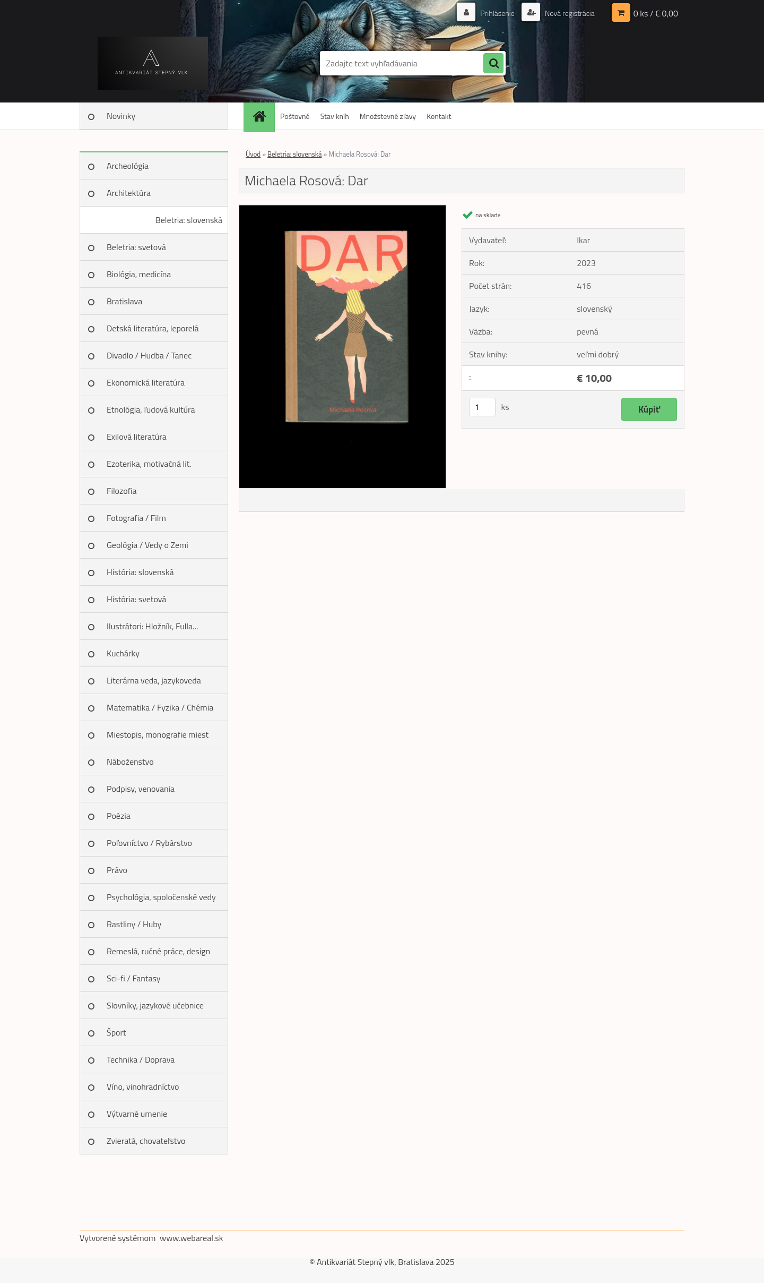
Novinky (121, 115)
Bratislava (124, 301)
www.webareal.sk (191, 1237)
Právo (117, 869)
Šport (116, 1032)
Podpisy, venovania (141, 788)
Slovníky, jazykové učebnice (155, 1005)
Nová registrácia (569, 13)
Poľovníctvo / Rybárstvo (149, 842)
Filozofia (122, 490)
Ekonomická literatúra (146, 382)
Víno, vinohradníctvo (143, 1086)
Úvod (253, 154)
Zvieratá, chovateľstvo (146, 1140)
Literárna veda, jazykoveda (154, 680)
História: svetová (136, 599)
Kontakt (439, 116)
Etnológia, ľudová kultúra (151, 409)
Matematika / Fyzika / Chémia (160, 707)
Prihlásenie (497, 13)
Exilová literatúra (137, 436)
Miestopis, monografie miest (158, 734)
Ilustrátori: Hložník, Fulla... (152, 626)
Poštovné (295, 116)
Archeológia (128, 165)
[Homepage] (262, 116)
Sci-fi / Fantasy (134, 978)
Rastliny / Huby (134, 924)
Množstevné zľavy (388, 116)
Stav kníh (334, 116)
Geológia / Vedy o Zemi (147, 544)
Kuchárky (123, 653)
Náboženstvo (130, 761)
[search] (493, 64)
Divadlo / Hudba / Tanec (149, 355)
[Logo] (152, 63)
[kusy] (482, 407)
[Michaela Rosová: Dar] (342, 208)
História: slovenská (140, 572)
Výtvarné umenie (137, 1113)
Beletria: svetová (136, 247)
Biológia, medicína (139, 274)
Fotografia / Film (136, 517)
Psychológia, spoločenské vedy (161, 897)
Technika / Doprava (141, 1059)
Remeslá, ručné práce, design (158, 951)
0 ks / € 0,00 (655, 13)
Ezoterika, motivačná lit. (149, 463)
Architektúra (129, 192)
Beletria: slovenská (188, 219)
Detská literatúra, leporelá (153, 328)
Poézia (119, 815)
